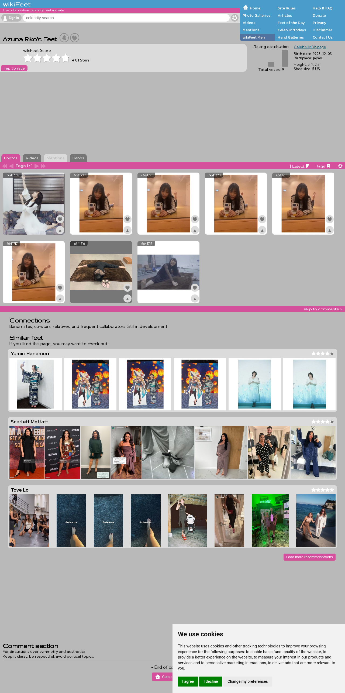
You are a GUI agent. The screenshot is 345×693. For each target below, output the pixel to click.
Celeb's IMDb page (310, 47)
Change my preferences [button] (247, 681)
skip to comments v (322, 309)
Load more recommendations (309, 557)
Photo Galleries (256, 15)
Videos (249, 23)
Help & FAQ (323, 8)
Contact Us (323, 37)
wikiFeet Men (254, 37)
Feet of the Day (291, 23)
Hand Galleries (291, 37)
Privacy (319, 23)
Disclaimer (322, 30)
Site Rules (287, 8)
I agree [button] (188, 681)
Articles (285, 15)
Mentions (251, 30)
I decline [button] (210, 681)
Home (255, 8)
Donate (319, 15)
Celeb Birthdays (292, 30)
